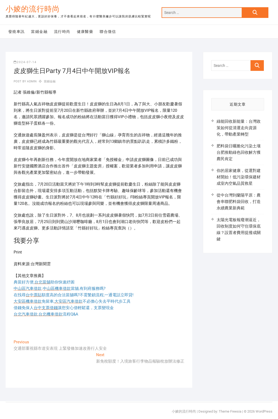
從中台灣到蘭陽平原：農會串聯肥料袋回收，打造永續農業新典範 (239, 201)
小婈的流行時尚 (33, 9)
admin (31, 81)
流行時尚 (62, 31)
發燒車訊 (16, 31)
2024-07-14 (25, 62)
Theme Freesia (230, 411)
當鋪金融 (39, 31)
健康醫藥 (85, 31)
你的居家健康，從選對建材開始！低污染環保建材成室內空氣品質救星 (239, 177)
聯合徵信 (108, 31)
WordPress (264, 411)
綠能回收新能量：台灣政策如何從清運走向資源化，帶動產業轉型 (239, 128)
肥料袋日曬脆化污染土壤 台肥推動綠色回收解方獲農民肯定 (239, 152)
